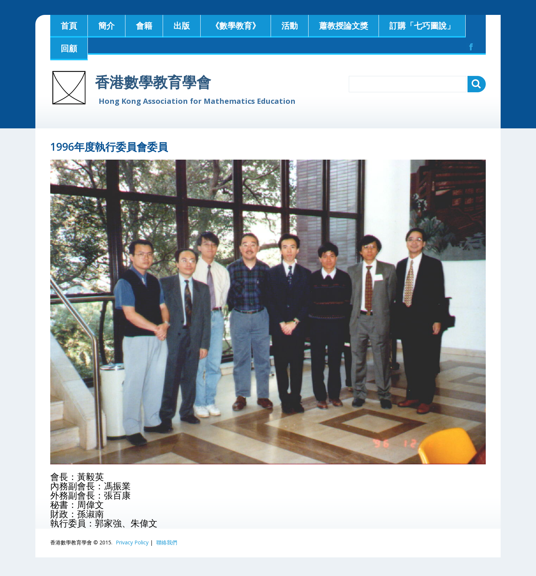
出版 (181, 25)
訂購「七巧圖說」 (422, 25)
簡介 (106, 25)
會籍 (144, 25)
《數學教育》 (235, 25)
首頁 (69, 25)
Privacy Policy (132, 542)
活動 (289, 25)
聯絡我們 (166, 542)
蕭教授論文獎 (343, 25)
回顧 (69, 48)
